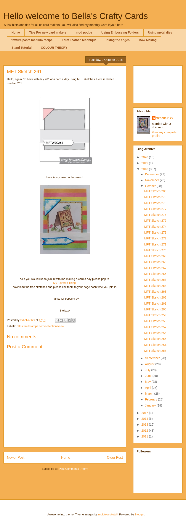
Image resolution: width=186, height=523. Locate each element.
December (152, 174)
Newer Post (15, 457)
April (148, 387)
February (151, 399)
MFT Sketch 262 (155, 297)
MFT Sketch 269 (155, 256)
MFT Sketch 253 (155, 350)
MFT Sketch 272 (155, 238)
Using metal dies (160, 32)
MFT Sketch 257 (155, 327)
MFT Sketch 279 (155, 197)
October (151, 186)
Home (15, 32)
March (149, 393)
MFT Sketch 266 (155, 274)
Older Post (115, 457)
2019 (145, 163)
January (151, 405)
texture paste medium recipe (32, 40)
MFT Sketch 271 (155, 244)
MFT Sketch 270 (155, 250)
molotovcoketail (108, 514)
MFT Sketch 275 (155, 220)
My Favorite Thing (64, 282)
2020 (145, 157)
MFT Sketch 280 (155, 191)
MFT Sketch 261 (155, 303)
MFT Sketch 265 (155, 279)
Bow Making (148, 40)
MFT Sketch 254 (155, 345)
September (152, 358)
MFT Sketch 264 (155, 285)
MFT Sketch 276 (155, 214)
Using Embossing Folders (120, 32)
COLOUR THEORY (54, 47)
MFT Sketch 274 (155, 226)
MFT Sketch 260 (155, 309)
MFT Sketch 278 (155, 203)
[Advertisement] (158, 83)
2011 (145, 436)
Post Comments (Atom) (73, 468)
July (148, 370)
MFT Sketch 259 (155, 315)
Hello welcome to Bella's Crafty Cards (75, 16)
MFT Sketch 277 (155, 209)
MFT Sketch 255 (155, 339)
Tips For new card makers (47, 32)
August (150, 364)
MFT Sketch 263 (155, 291)
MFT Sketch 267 (155, 268)
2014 (145, 418)
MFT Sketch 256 (155, 333)
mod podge (84, 32)
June (148, 376)
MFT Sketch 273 (155, 232)
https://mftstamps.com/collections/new (40, 326)
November (152, 180)
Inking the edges (118, 40)
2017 (145, 413)
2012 (145, 430)
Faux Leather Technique (79, 40)
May (148, 381)
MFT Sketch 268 (155, 262)
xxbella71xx (164, 118)
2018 (145, 169)
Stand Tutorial (21, 47)
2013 (145, 424)
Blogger (139, 514)
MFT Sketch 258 (155, 321)
